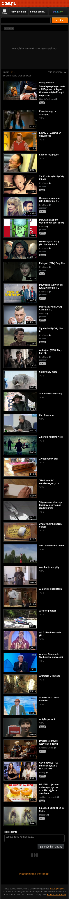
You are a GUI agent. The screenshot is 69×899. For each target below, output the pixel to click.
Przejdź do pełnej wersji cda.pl (34, 874)
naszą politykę (57, 888)
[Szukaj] (26, 20)
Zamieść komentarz (51, 846)
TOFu (12, 72)
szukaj (59, 20)
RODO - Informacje (56, 894)
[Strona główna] (9, 3)
